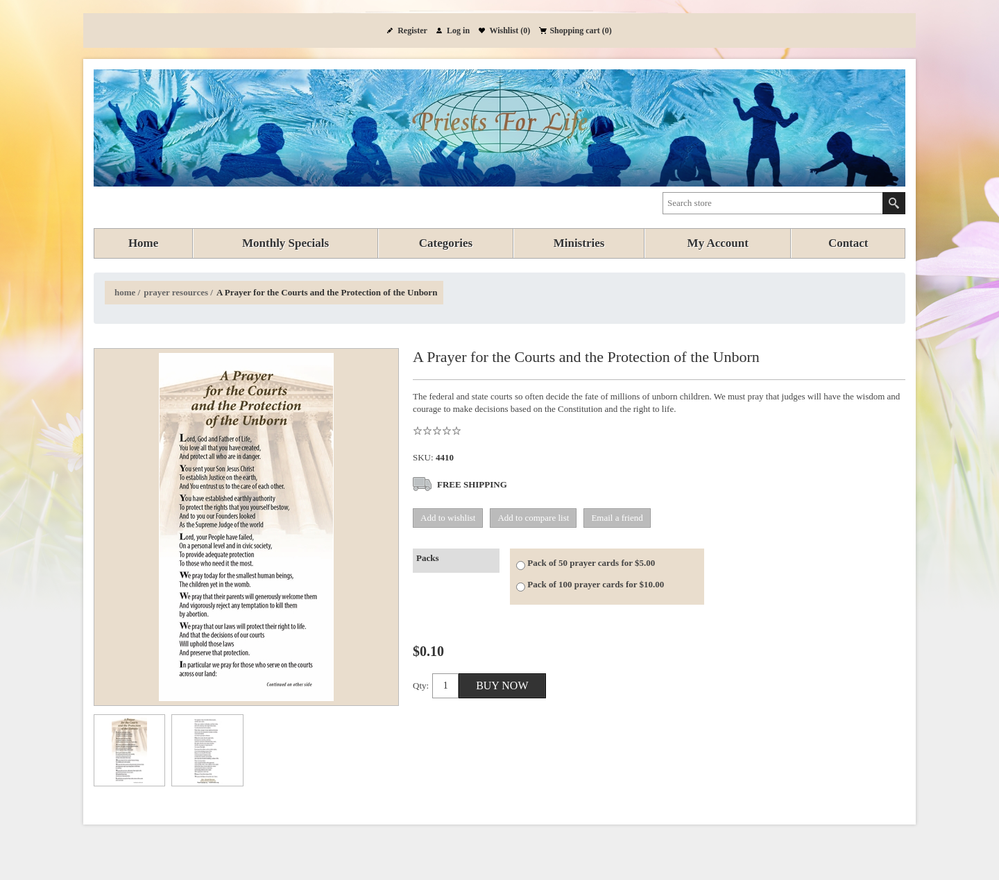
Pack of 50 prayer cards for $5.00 (591, 563)
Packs (427, 558)
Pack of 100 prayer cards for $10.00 (595, 584)
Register (412, 30)
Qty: (421, 685)
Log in (458, 30)
